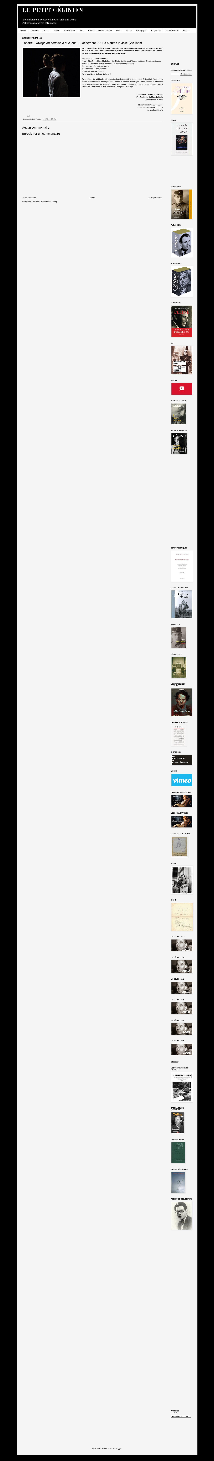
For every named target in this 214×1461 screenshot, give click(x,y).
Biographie (156, 30)
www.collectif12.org (155, 110)
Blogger (118, 1449)
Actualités (34, 30)
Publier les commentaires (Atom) (45, 202)
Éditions (186, 30)
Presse (46, 30)
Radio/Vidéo (69, 30)
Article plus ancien (155, 198)
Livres (81, 30)
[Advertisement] (183, 47)
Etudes (119, 30)
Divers (129, 30)
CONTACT (175, 64)
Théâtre (56, 30)
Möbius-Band (111, 48)
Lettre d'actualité (172, 30)
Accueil (23, 30)
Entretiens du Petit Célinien (100, 30)
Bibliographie (141, 30)
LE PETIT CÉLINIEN (52, 10)
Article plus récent (29, 198)
